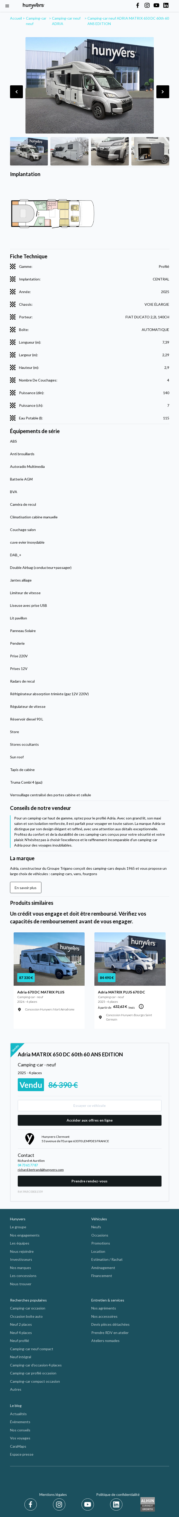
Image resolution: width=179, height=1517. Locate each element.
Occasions (99, 1235)
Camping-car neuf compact (31, 1349)
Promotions (100, 1243)
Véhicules (99, 1219)
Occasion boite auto (26, 1316)
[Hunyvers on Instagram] (147, 6)
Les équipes (19, 1243)
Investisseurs (21, 1259)
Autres (15, 1389)
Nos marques (20, 1267)
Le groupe (18, 1227)
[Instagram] (60, 1504)
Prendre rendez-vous (89, 1181)
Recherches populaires (28, 1300)
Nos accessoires (104, 1316)
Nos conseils (20, 1430)
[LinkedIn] (116, 1504)
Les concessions (23, 1275)
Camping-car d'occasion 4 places (36, 1365)
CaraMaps (18, 1446)
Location (98, 1251)
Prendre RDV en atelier (110, 1332)
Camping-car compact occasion (35, 1381)
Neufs (96, 1227)
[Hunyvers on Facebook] (137, 6)
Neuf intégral (20, 1357)
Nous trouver (20, 1284)
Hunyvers (17, 1219)
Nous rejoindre (22, 1251)
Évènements (20, 1422)
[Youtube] (89, 1504)
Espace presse (21, 1454)
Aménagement (103, 1267)
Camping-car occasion (27, 1308)
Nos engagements (25, 1235)
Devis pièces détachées (110, 1324)
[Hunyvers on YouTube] (156, 6)
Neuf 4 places (21, 1332)
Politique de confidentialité (118, 1494)
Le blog (16, 1405)
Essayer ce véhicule (89, 1105)
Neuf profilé (19, 1340)
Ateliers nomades (105, 1340)
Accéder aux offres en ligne (90, 1120)
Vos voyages (20, 1438)
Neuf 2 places (21, 1324)
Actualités (18, 1414)
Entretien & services (107, 1300)
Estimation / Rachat (107, 1259)
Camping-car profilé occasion (33, 1373)
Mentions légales (53, 1494)
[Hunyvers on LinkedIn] (166, 6)
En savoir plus (26, 887)
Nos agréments (103, 1308)
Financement (101, 1275)
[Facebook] (31, 1504)
